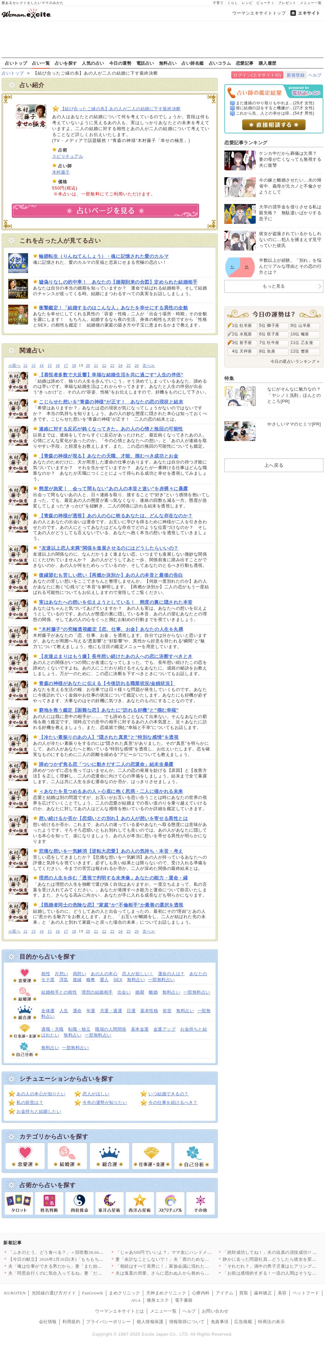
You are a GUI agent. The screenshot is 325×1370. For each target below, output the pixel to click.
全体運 (48, 1010)
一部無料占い (161, 979)
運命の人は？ (171, 973)
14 (42, 365)
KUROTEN (15, 1292)
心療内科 (201, 1292)
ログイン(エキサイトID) (257, 75)
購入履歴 (267, 63)
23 (112, 365)
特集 (229, 378)
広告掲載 (243, 1321)
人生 (63, 1010)
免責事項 (220, 1321)
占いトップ (16, 63)
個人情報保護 (150, 1321)
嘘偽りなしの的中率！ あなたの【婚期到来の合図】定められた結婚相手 (118, 282)
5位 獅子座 (269, 325)
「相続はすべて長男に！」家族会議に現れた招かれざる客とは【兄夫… (186, 1266)
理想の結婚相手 (97, 992)
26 (137, 365)
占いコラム (220, 63)
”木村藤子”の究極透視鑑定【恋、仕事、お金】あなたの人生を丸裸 (111, 629)
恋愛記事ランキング (246, 142)
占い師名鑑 (192, 63)
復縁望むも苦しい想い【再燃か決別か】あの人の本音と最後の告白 (111, 575)
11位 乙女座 (302, 342)
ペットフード (306, 1292)
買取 (243, 1292)
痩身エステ (158, 1300)
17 (66, 365)
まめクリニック (124, 1292)
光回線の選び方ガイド (54, 1292)
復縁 (77, 979)
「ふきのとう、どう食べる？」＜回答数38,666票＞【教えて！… (72, 1252)
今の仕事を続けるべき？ (173, 1102)
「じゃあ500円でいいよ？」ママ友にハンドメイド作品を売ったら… (183, 1252)
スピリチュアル (67, 156)
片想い (61, 973)
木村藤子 (61, 172)
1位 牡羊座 (242, 325)
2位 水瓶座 (242, 334)
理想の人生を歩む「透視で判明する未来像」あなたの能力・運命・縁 (113, 877)
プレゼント (287, 3)
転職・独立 (79, 1029)
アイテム (225, 1292)
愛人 (104, 979)
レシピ (247, 3)
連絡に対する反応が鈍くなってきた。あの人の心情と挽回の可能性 (111, 428)
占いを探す (66, 63)
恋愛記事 (245, 63)
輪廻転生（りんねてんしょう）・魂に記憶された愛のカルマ (104, 256)
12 (25, 365)
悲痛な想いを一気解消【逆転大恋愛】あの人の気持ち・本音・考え (111, 851)
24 (120, 365)
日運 (131, 1010)
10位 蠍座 (300, 334)
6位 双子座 (269, 334)
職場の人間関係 (110, 1029)
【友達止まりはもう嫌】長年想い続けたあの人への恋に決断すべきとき (116, 656)
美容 (282, 1292)
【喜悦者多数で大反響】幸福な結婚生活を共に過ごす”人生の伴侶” (111, 374)
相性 (45, 973)
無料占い (168, 63)
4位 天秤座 (242, 351)
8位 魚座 (267, 351)
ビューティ (265, 3)
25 (128, 365)
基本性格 (149, 1010)
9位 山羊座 (301, 325)
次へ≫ (149, 365)
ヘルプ (315, 75)
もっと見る (274, 286)
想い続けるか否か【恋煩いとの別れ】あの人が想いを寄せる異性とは (113, 818)
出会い (124, 992)
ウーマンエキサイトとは (119, 1311)
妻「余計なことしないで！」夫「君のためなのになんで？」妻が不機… (186, 1259)
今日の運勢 (120, 63)
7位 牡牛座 (269, 342)
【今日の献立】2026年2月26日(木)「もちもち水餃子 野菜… (67, 1259)
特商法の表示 (271, 1321)
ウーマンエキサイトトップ (259, 13)
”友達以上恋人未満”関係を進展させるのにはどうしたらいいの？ (109, 548)
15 (50, 365)
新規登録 (296, 75)
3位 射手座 (242, 342)
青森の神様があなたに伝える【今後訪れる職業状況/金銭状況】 (107, 683)
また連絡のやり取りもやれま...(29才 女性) (275, 103)
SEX (118, 979)
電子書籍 (184, 1300)
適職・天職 (52, 1029)
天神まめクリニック (166, 1292)
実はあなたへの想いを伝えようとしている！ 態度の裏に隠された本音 (116, 602)
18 (74, 365)
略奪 (90, 979)
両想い (79, 973)
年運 (90, 1010)
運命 (77, 1010)
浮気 (63, 979)
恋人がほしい (95, 1093)
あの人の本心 (104, 973)
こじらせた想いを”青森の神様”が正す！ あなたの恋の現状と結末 (111, 401)
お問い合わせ (215, 1311)
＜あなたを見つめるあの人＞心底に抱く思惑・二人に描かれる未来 (111, 791)
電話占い (145, 63)
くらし (232, 3)
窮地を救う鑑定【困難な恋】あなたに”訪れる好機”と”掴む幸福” (109, 710)
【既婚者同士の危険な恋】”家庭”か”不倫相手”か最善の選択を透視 (111, 905)
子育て (218, 3)
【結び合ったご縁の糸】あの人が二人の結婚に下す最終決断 (120, 108)
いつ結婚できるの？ (168, 1093)
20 (88, 365)
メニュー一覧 (311, 3)
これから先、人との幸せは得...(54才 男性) (275, 113)
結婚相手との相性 (59, 992)
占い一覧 (41, 63)
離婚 (153, 992)
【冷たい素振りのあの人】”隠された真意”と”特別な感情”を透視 (109, 737)
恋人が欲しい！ (137, 973)
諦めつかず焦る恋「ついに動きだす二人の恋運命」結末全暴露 (106, 764)
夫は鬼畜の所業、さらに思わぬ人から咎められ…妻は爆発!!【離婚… (183, 1273)
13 (33, 365)
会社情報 (48, 1321)
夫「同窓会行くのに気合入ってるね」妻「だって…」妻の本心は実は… (79, 1273)
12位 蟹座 (300, 351)
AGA (136, 1300)
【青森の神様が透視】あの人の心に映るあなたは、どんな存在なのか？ (116, 515)
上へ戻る (273, 465)
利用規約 (71, 1321)
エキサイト (309, 13)
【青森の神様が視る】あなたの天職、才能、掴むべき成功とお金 (108, 456)
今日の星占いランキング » (295, 361)
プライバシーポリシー (108, 1321)
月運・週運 (111, 1010)
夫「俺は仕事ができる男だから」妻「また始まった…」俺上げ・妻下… (79, 1266)
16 (58, 365)
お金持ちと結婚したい (38, 1111)
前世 (167, 1010)
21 (96, 365)
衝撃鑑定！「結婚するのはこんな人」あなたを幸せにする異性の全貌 (113, 307)
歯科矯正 (263, 1292)
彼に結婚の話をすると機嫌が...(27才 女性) (275, 108)
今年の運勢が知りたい (104, 1102)
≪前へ (14, 365)
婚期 (139, 992)
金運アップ (164, 1029)
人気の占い (93, 63)
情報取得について (187, 1321)
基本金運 (140, 1029)
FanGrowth (92, 1292)
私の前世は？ (29, 1102)
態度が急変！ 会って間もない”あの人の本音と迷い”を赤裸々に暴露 (113, 488)
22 (104, 365)
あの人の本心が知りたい (41, 1093)
